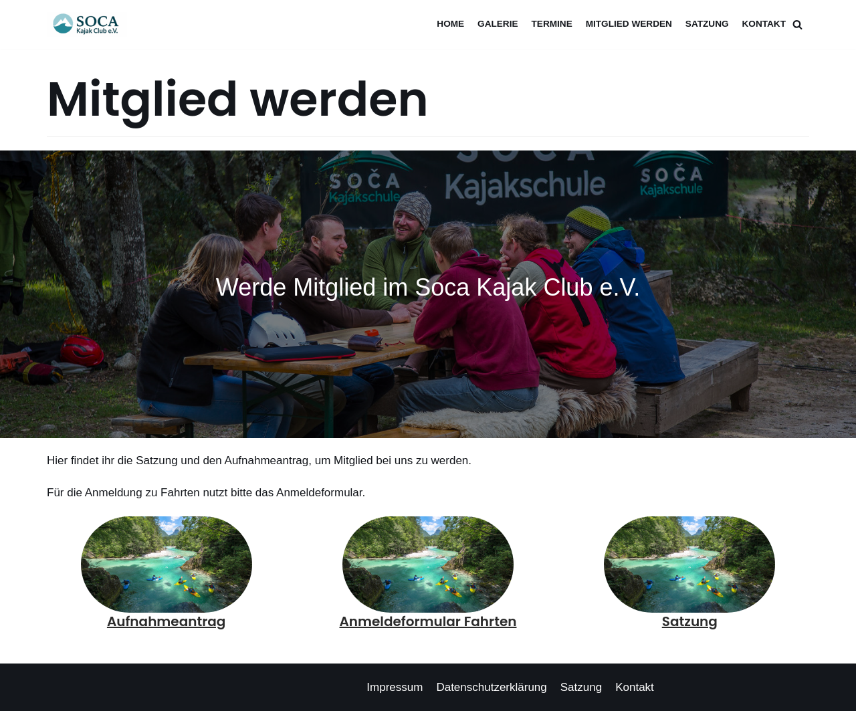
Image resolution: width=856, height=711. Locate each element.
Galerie (497, 24)
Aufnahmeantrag (166, 621)
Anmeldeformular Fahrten (428, 621)
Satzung (707, 24)
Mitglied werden (629, 24)
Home (450, 24)
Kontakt (764, 24)
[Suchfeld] (797, 24)
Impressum (394, 687)
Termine (552, 24)
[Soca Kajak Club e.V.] (90, 24)
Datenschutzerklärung (491, 687)
